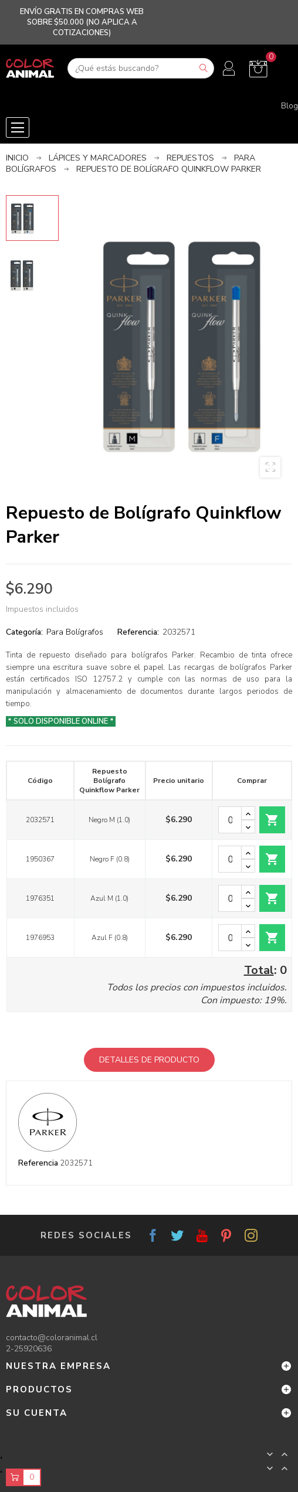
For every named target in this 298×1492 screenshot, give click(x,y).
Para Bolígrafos (74, 632)
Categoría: (24, 632)
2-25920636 (29, 1348)
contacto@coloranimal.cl (51, 1337)
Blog (289, 106)
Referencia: (138, 632)
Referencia (38, 1163)
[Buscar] (140, 68)
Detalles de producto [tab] (149, 1059)
